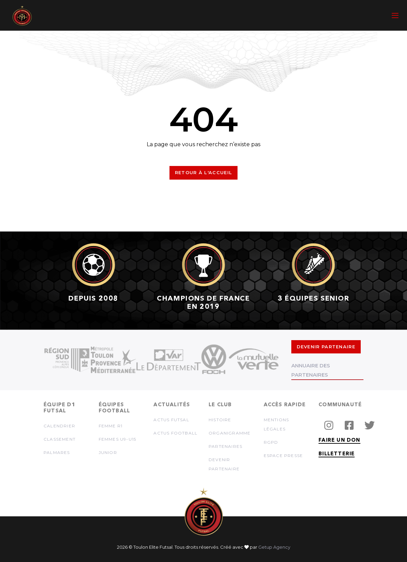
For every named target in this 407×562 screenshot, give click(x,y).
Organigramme (229, 433)
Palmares (57, 452)
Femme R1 (111, 425)
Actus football (175, 433)
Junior (108, 452)
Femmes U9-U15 (117, 439)
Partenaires (225, 446)
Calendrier (59, 425)
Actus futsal (171, 419)
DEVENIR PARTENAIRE (326, 346)
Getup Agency (274, 547)
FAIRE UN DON (339, 440)
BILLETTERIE (337, 454)
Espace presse (283, 455)
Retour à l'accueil (203, 172)
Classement (60, 439)
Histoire (220, 419)
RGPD (271, 442)
